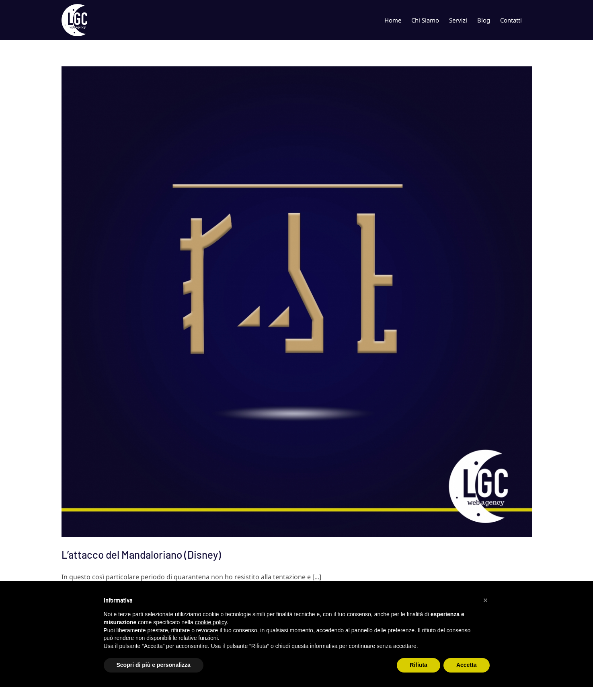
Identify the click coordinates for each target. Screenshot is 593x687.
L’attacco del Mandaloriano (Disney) (141, 554)
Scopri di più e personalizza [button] (154, 665)
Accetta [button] (466, 665)
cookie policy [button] (211, 622)
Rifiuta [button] (418, 665)
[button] (485, 600)
